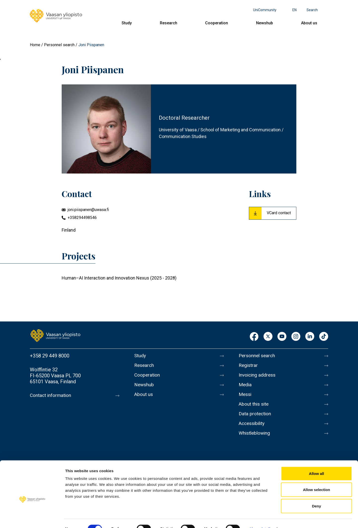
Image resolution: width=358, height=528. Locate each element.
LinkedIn (309, 337)
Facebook (254, 337)
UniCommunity (264, 10)
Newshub (264, 23)
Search (312, 10)
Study (127, 23)
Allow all (316, 463)
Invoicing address (258, 377)
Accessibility (253, 429)
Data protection (256, 418)
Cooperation (216, 23)
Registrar (249, 366)
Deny (316, 495)
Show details (260, 518)
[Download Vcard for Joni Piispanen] (272, 213)
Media (245, 387)
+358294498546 (82, 217)
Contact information (52, 395)
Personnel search (59, 44)
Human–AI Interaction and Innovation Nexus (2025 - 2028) (119, 278)
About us (309, 23)
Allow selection (316, 479)
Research (168, 23)
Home (35, 44)
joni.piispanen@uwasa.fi (88, 209)
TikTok (323, 337)
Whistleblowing (255, 439)
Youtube (281, 337)
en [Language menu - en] (294, 10)
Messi (245, 397)
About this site (254, 408)
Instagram (295, 337)
